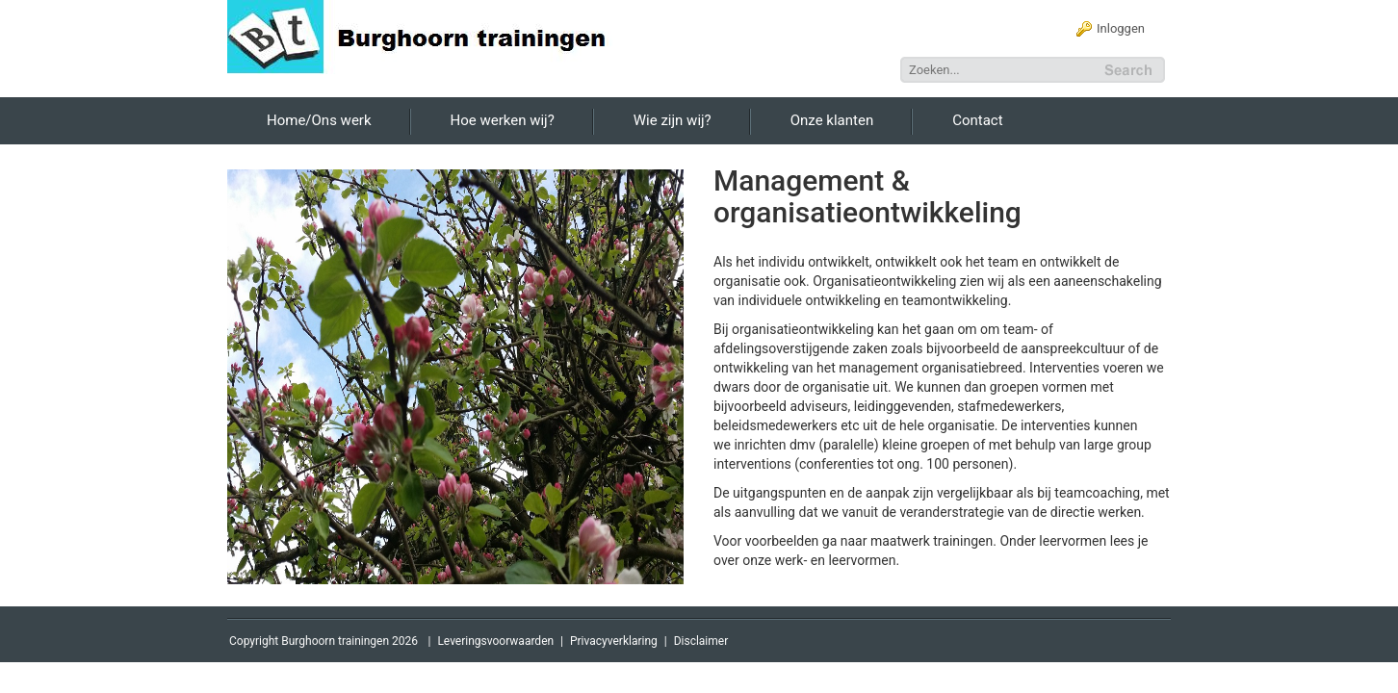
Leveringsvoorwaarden (495, 641)
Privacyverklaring (614, 641)
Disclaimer (701, 641)
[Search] (1001, 70)
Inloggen (1121, 28)
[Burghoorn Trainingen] (428, 35)
